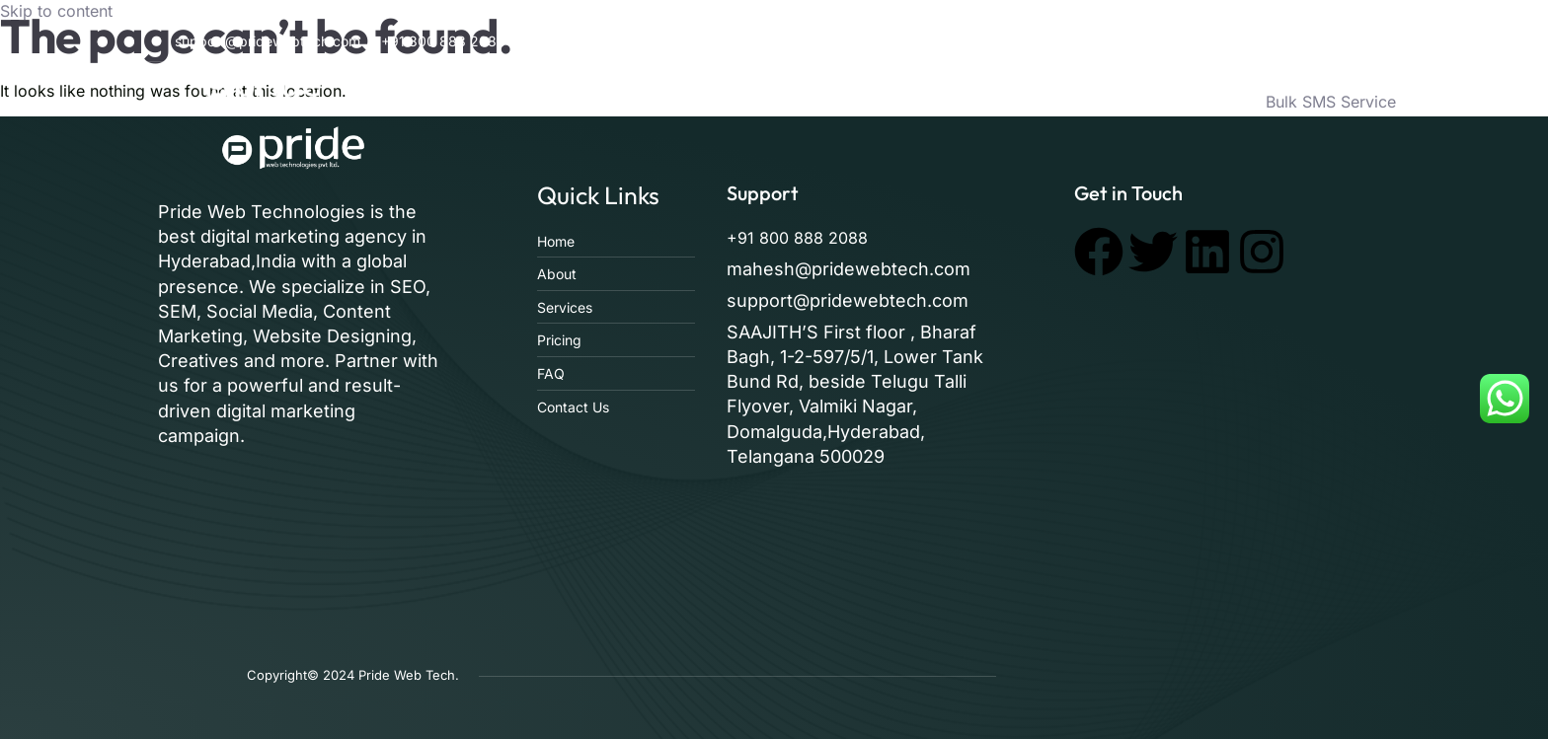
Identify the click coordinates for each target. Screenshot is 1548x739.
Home (778, 101)
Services (941, 101)
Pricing (1092, 101)
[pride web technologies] (1232, 450)
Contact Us (1191, 101)
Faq (1019, 101)
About (855, 101)
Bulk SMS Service (1331, 101)
